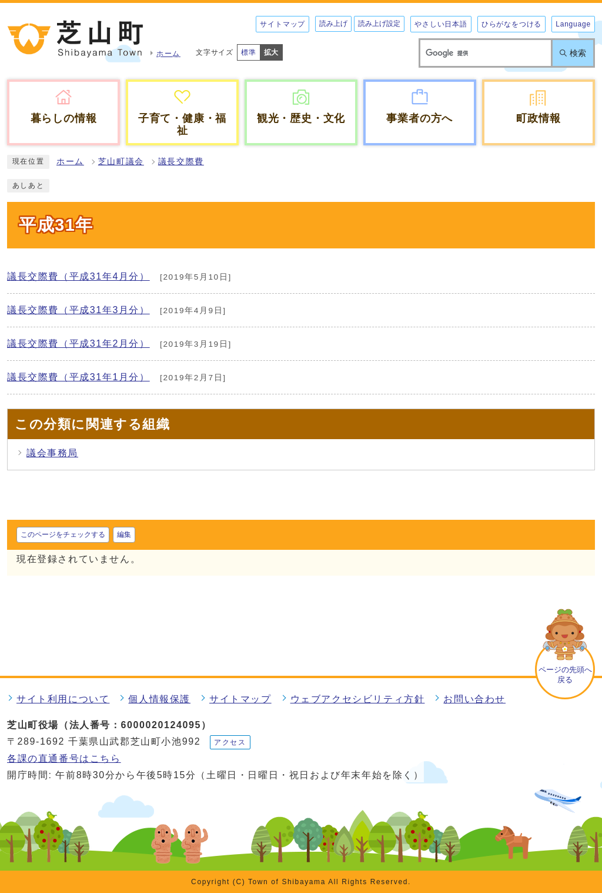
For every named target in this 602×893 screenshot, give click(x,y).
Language (573, 24)
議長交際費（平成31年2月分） (78, 343)
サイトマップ (282, 24)
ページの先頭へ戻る (565, 674)
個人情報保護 (159, 699)
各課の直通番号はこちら (64, 758)
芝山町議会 (121, 161)
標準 (248, 52)
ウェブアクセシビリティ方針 (357, 699)
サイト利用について (62, 699)
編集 (124, 534)
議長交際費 (181, 161)
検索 (578, 53)
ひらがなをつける (511, 24)
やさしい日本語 (440, 24)
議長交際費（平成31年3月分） (78, 310)
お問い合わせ (474, 699)
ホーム (70, 161)
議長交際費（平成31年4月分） (78, 276)
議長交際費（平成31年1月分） (78, 377)
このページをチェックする (63, 534)
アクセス (230, 742)
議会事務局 (52, 453)
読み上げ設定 (379, 23)
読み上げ (333, 23)
